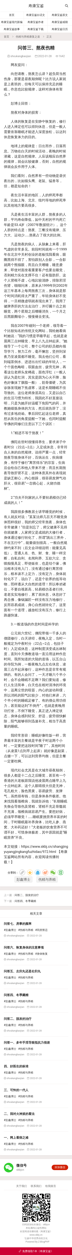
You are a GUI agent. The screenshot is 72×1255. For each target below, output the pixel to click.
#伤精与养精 (25, 929)
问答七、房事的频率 (17, 924)
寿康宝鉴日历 (60, 29)
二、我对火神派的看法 (19, 1114)
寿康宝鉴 (36, 5)
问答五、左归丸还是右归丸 (22, 971)
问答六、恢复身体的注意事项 (24, 947)
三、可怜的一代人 (16, 1090)
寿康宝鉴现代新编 (11, 22)
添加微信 (60, 1167)
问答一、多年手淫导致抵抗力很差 (27, 1042)
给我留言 (50, 1186)
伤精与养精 (47, 879)
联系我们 (36, 1186)
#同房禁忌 (41, 929)
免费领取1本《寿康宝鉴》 (36, 1251)
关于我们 (21, 1186)
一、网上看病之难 (16, 1137)
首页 (11, 14)
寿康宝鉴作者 (35, 22)
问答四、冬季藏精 (25, 901)
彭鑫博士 (23, 879)
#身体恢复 (41, 953)
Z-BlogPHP (43, 1241)
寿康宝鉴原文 (60, 14)
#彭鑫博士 (10, 929)
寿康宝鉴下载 (35, 29)
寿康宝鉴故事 (12, 29)
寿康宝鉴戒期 (60, 22)
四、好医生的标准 (16, 1066)
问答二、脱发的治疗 (27, 895)
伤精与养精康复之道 (28, 36)
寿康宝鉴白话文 (35, 14)
